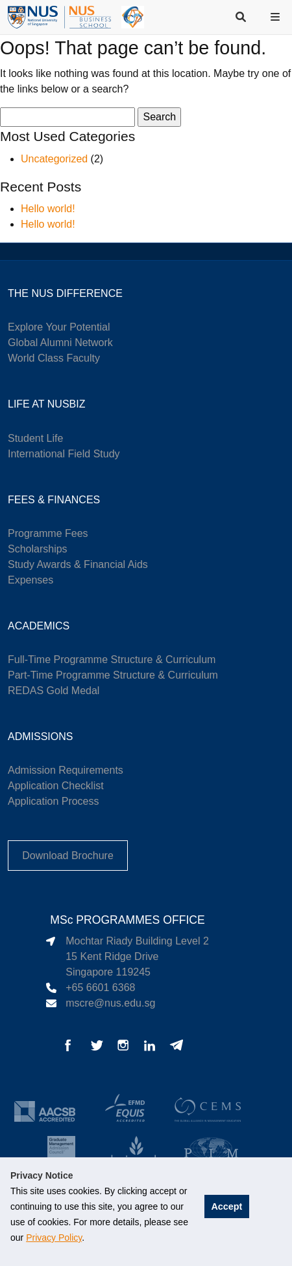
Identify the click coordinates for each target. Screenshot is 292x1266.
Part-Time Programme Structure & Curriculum (113, 675)
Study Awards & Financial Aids (78, 564)
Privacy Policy (54, 1237)
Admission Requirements (65, 770)
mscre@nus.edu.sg (110, 1003)
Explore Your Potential (59, 327)
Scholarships (37, 548)
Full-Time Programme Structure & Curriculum (111, 659)
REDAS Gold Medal (53, 690)
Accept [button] (226, 1206)
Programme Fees (48, 533)
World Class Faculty (54, 358)
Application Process (53, 801)
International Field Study (64, 453)
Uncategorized (54, 158)
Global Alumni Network (60, 342)
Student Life (35, 438)
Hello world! (48, 208)
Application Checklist (56, 785)
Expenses (30, 579)
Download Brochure (68, 855)
